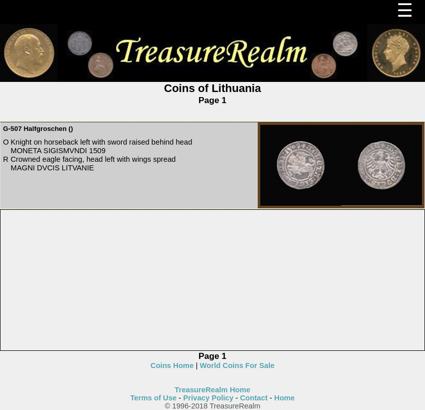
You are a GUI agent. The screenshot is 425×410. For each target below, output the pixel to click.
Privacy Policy (208, 398)
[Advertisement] (213, 280)
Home (284, 398)
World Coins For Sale (237, 365)
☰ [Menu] (405, 10)
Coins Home (172, 365)
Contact (254, 398)
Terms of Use (153, 398)
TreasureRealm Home (213, 390)
